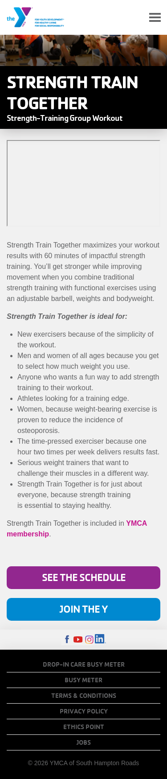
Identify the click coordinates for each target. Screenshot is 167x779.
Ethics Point (83, 727)
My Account (134, 17)
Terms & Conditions (83, 696)
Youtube (78, 639)
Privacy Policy (84, 711)
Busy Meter (83, 680)
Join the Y (84, 608)
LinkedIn (100, 639)
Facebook (67, 639)
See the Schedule (84, 577)
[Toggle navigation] (155, 18)
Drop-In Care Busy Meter (84, 664)
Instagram (89, 639)
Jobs (84, 742)
